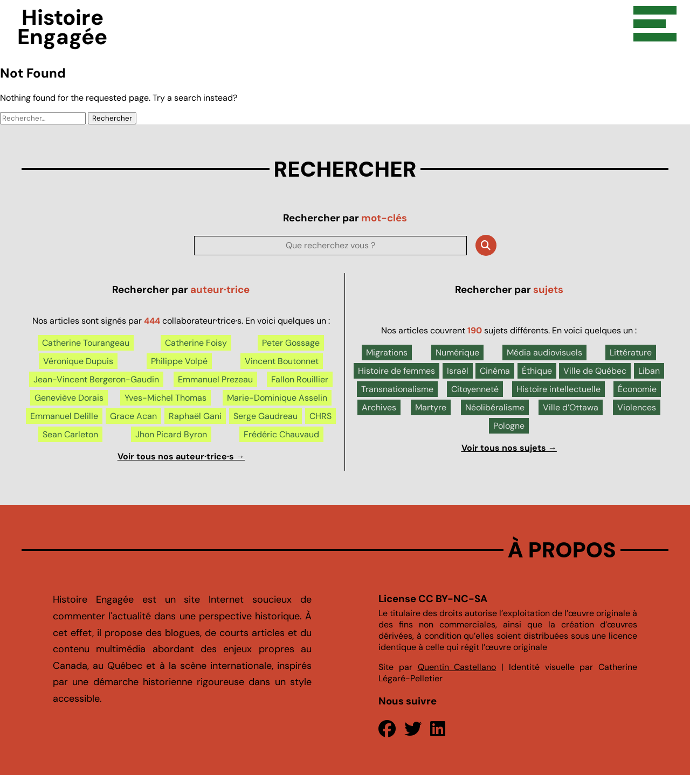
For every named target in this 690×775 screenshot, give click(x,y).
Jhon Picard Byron (171, 434)
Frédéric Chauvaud (281, 434)
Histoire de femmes (396, 370)
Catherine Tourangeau (85, 342)
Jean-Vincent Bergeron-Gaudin (96, 379)
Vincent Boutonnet (282, 361)
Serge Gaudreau (265, 416)
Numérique (457, 352)
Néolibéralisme (495, 407)
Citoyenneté (475, 389)
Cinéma (495, 370)
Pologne (509, 425)
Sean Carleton (70, 434)
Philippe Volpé (179, 361)
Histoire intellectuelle (558, 389)
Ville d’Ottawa (570, 407)
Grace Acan (133, 416)
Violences (636, 407)
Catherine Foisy (196, 342)
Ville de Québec (594, 370)
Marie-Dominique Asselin (277, 397)
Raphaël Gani (195, 416)
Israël (457, 370)
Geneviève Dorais (69, 397)
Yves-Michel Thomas (165, 397)
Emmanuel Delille (64, 416)
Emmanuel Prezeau (215, 379)
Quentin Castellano (457, 667)
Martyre (430, 407)
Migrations (387, 352)
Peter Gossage (291, 342)
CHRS (320, 416)
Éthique (537, 370)
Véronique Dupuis (78, 361)
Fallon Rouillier (299, 379)
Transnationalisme (397, 389)
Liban (649, 370)
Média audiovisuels (544, 352)
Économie (637, 389)
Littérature (631, 352)
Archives (379, 407)
